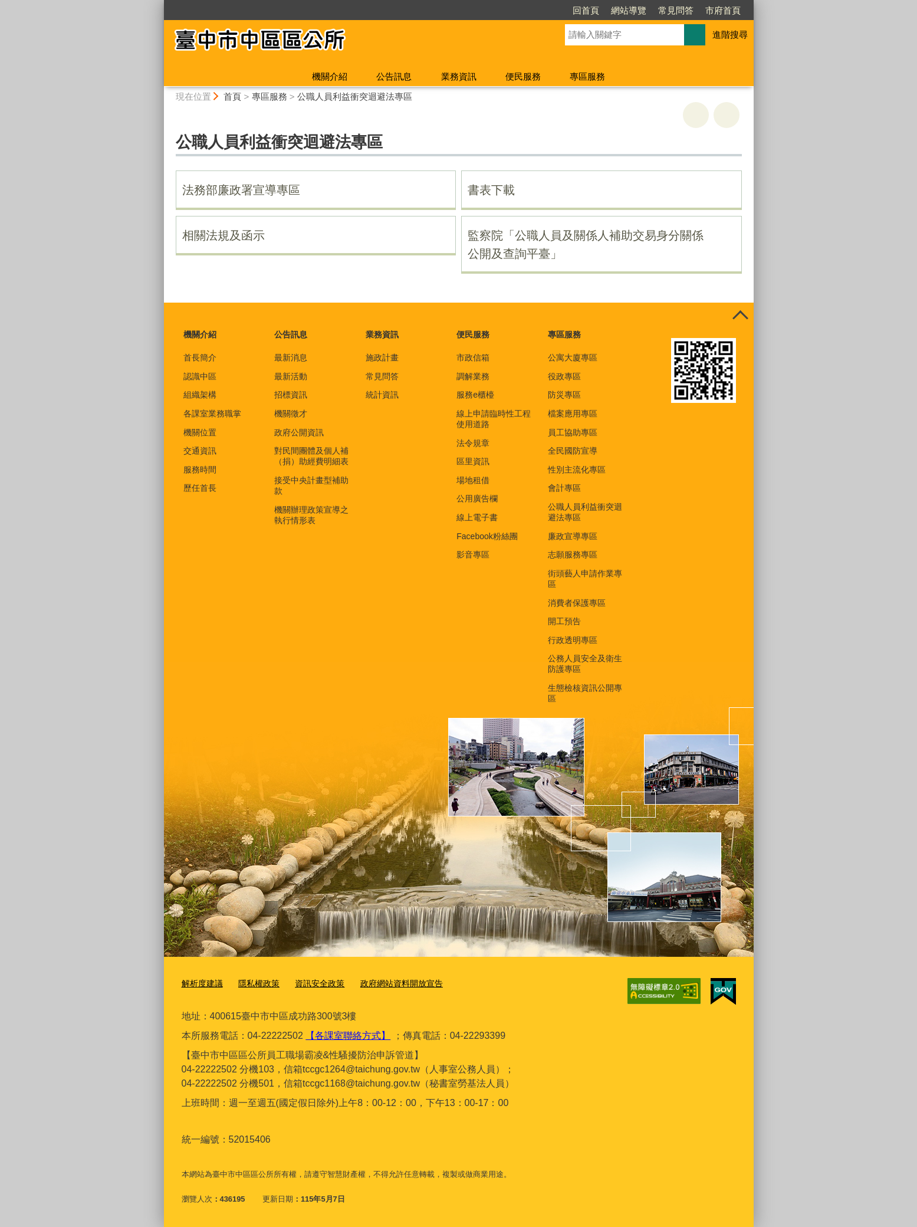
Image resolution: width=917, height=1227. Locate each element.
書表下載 (491, 189)
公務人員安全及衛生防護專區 (585, 664)
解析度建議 (201, 983)
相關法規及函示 (223, 235)
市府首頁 (655, 10)
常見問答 (608, 10)
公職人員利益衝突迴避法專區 (354, 96)
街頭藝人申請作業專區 (585, 579)
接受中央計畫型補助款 (311, 485)
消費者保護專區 (577, 603)
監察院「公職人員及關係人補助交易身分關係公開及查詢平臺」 (586, 244)
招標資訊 (290, 394)
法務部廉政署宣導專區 (241, 189)
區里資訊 (472, 461)
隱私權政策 (254, 983)
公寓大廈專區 (572, 357)
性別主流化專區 (577, 469)
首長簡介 (199, 357)
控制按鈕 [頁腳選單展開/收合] (741, 316)
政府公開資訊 (299, 432)
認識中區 (199, 376)
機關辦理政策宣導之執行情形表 (311, 515)
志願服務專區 (572, 554)
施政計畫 (382, 357)
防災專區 (564, 394)
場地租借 (472, 480)
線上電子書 (477, 517)
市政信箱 (472, 357)
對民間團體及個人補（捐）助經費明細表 (311, 456)
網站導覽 (561, 10)
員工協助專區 (572, 432)
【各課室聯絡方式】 (347, 1035)
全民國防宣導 (572, 450)
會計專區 (564, 488)
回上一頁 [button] (726, 115)
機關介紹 (329, 76)
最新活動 (290, 376)
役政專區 (564, 376)
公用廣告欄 (477, 498)
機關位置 (199, 432)
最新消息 (290, 357)
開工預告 (564, 621)
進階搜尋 (730, 34)
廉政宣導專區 (572, 536)
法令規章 (472, 443)
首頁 (232, 96)
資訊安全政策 (312, 983)
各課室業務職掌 (212, 413)
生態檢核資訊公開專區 (585, 693)
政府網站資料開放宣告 (389, 983)
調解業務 (472, 376)
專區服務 (587, 76)
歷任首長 (199, 488)
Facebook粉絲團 (486, 536)
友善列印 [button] (696, 115)
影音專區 (472, 554)
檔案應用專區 (572, 413)
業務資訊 (458, 76)
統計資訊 (382, 394)
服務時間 (199, 469)
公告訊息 (394, 76)
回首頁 (518, 10)
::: (159, 5)
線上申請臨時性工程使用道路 (493, 419)
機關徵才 (290, 413)
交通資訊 (199, 450)
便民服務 (523, 76)
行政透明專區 (572, 640)
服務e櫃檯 (475, 394)
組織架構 (199, 394)
